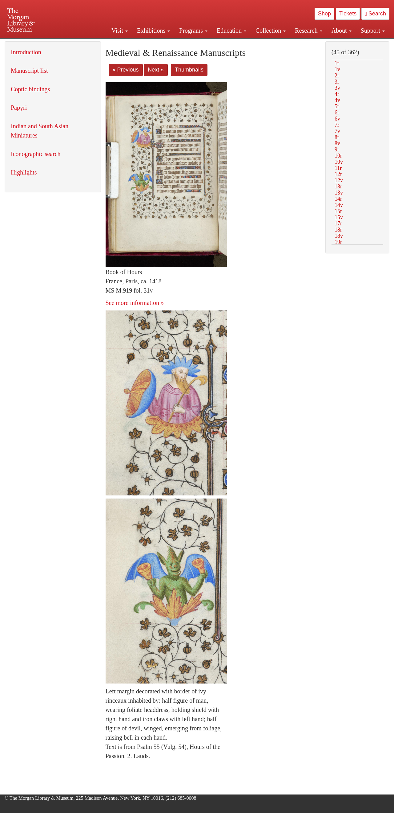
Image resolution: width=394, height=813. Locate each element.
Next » (156, 70)
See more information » (135, 302)
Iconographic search (36, 153)
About (342, 30)
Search (375, 13)
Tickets (347, 13)
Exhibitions (153, 30)
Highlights (24, 172)
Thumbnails (189, 70)
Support (373, 30)
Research (308, 30)
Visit (119, 30)
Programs (193, 30)
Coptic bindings (30, 89)
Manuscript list (29, 70)
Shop (324, 13)
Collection (270, 30)
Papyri (19, 107)
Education (231, 30)
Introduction (26, 52)
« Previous (126, 70)
